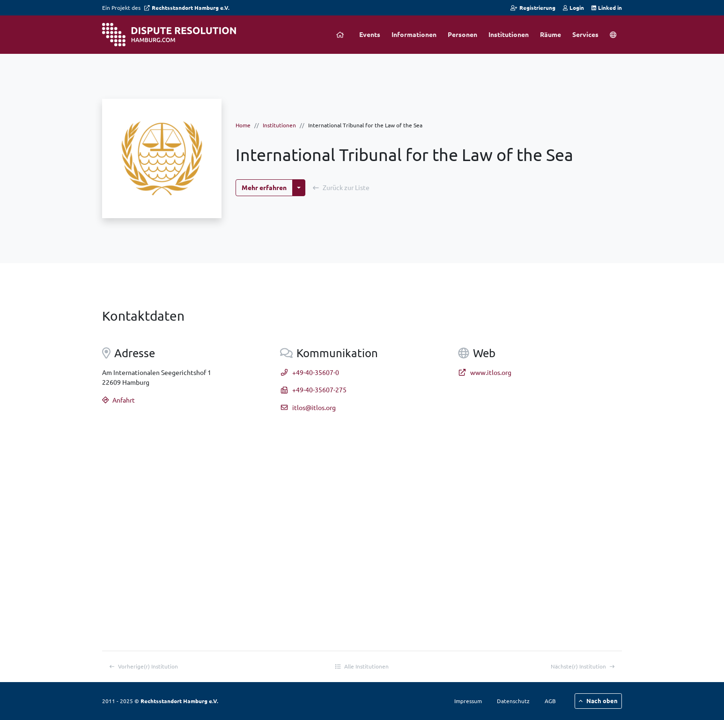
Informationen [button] (414, 34)
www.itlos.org (484, 372)
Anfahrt (118, 400)
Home (243, 125)
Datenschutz (513, 701)
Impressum (468, 701)
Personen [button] (462, 34)
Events (369, 34)
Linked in (606, 7)
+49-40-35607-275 (313, 389)
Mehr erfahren (264, 187)
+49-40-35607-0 (309, 372)
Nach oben (598, 701)
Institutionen (508, 34)
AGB (550, 701)
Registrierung (532, 7)
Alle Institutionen (362, 666)
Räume (550, 34)
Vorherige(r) (144, 666)
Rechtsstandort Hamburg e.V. (186, 7)
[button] (613, 35)
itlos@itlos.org (308, 407)
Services (585, 34)
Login (573, 7)
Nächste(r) (582, 666)
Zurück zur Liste (341, 187)
